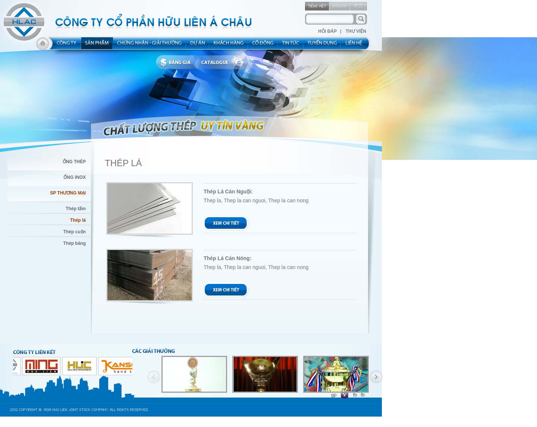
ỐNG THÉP (74, 161)
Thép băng (74, 243)
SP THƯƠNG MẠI (68, 193)
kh (229, 45)
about (64, 45)
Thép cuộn (74, 231)
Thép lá (78, 220)
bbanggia (177, 62)
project (198, 45)
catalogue (225, 62)
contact (356, 45)
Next (376, 376)
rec (322, 45)
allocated (149, 45)
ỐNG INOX (74, 177)
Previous (153, 376)
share (263, 45)
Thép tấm (76, 208)
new (291, 45)
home (42, 45)
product (97, 45)
